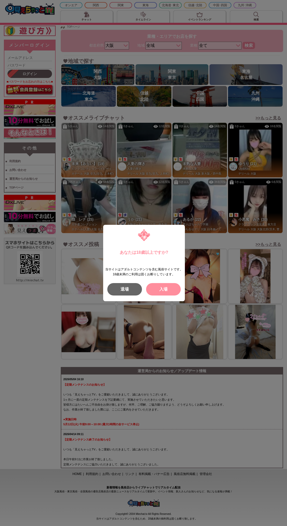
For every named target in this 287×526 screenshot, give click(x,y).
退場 (124, 289)
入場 (163, 289)
